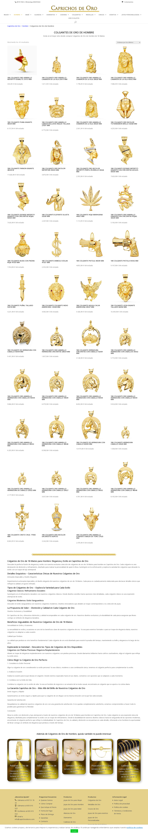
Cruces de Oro (93, 809)
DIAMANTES (51, 15)
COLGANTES (76, 15)
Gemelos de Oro (74, 765)
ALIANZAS (37, 15)
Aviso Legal (118, 800)
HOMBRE (17, 15)
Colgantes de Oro (94, 800)
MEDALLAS (89, 15)
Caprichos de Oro (13, 26)
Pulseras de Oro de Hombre (19, 766)
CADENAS (63, 15)
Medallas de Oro (94, 804)
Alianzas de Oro (69, 813)
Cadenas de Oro (129, 765)
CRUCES (101, 15)
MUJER (6, 15)
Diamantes (68, 817)
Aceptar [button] (74, 831)
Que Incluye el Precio (48, 807)
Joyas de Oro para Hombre (74, 804)
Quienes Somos (47, 800)
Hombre (25, 26)
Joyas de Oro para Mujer (73, 800)
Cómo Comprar (46, 804)
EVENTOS (112, 15)
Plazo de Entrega (47, 814)
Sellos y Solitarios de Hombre (46, 766)
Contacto (44, 821)
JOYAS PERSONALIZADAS (130, 15)
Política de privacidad (122, 804)
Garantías (44, 818)
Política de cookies (121, 807)
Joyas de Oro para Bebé (72, 809)
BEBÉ (27, 15)
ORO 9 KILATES (73, 18)
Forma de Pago (46, 811)
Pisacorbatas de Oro (101, 765)
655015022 (36, 2)
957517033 (20, 2)
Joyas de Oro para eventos (98, 813)
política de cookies (135, 827)
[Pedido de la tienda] (128, 42)
